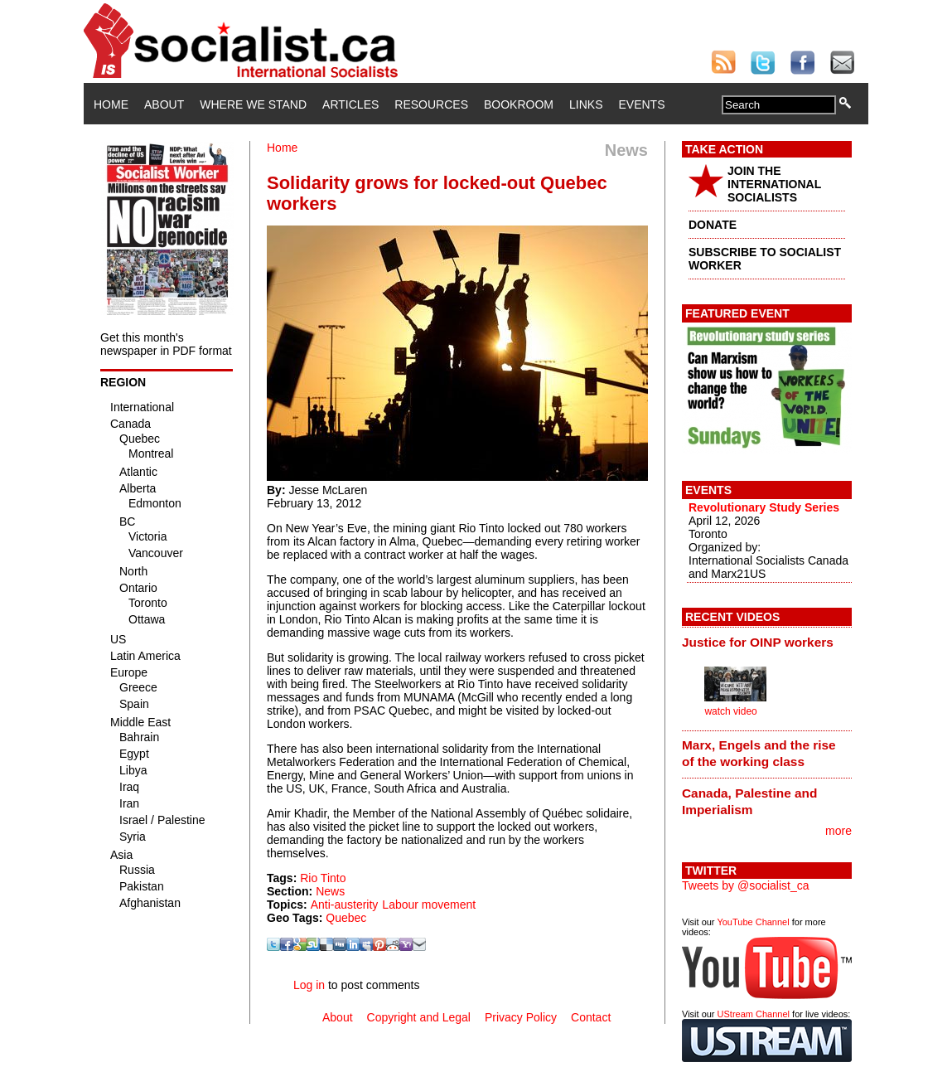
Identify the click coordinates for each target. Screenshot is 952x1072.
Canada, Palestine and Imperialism (749, 801)
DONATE (713, 224)
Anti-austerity (345, 904)
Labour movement (429, 904)
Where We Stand (253, 104)
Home (111, 104)
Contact (591, 1017)
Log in (309, 985)
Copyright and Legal (419, 1017)
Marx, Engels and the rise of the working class (759, 753)
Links (585, 104)
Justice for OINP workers (758, 642)
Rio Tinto (323, 878)
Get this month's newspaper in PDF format (166, 344)
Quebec (346, 917)
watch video (730, 711)
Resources (431, 104)
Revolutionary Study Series (764, 507)
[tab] (767, 642)
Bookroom (518, 104)
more (838, 830)
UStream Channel (754, 1014)
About (164, 104)
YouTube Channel (753, 922)
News (330, 891)
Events (641, 104)
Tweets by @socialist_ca (745, 885)
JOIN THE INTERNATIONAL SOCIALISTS (774, 184)
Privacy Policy (521, 1017)
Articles (350, 104)
